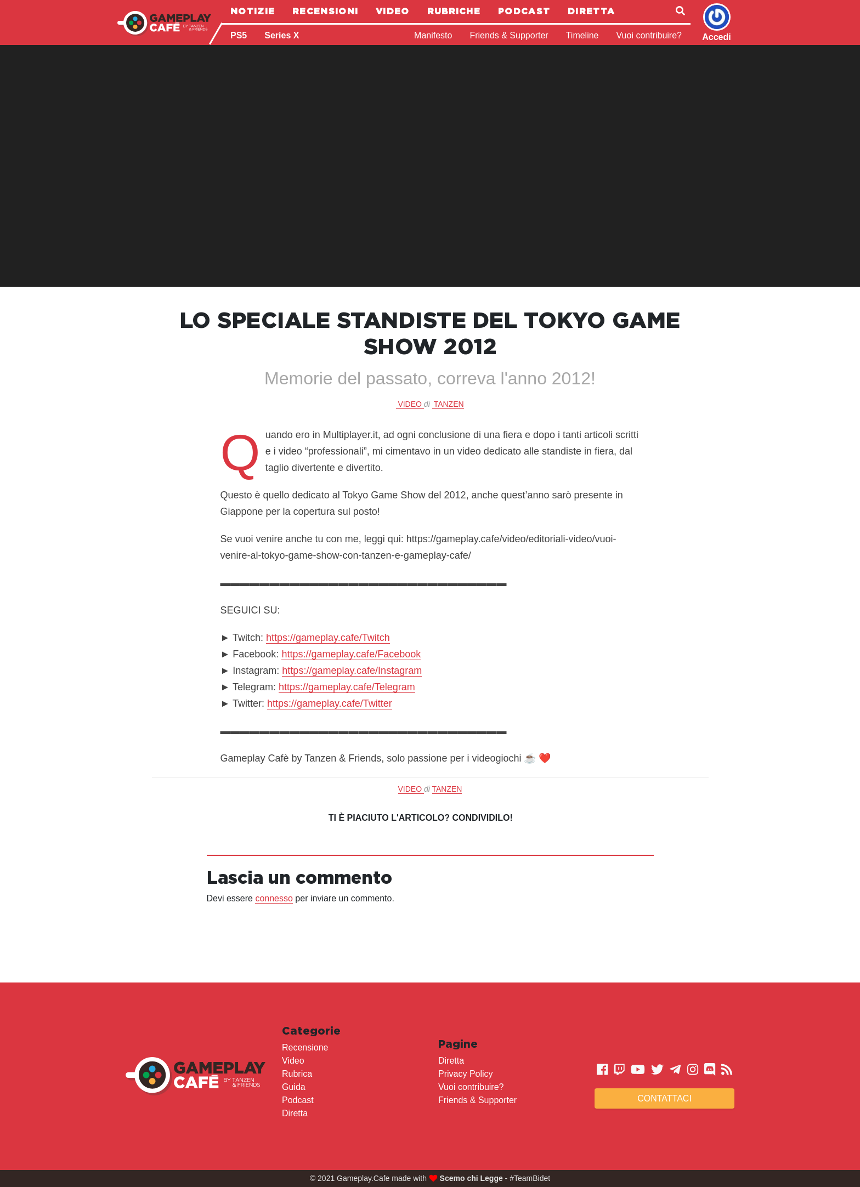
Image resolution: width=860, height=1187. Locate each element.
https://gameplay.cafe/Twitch (328, 637)
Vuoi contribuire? (649, 35)
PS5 (238, 35)
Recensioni (325, 11)
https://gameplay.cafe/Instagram (352, 670)
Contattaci (664, 1098)
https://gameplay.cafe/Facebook (351, 654)
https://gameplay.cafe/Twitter (329, 703)
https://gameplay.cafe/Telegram (347, 686)
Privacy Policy (465, 1073)
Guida (293, 1087)
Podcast (524, 11)
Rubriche (453, 11)
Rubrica (297, 1073)
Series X (281, 35)
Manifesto (433, 35)
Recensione (305, 1047)
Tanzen (449, 404)
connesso (274, 898)
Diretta (591, 11)
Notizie (252, 11)
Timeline (582, 35)
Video (393, 11)
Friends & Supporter (508, 35)
